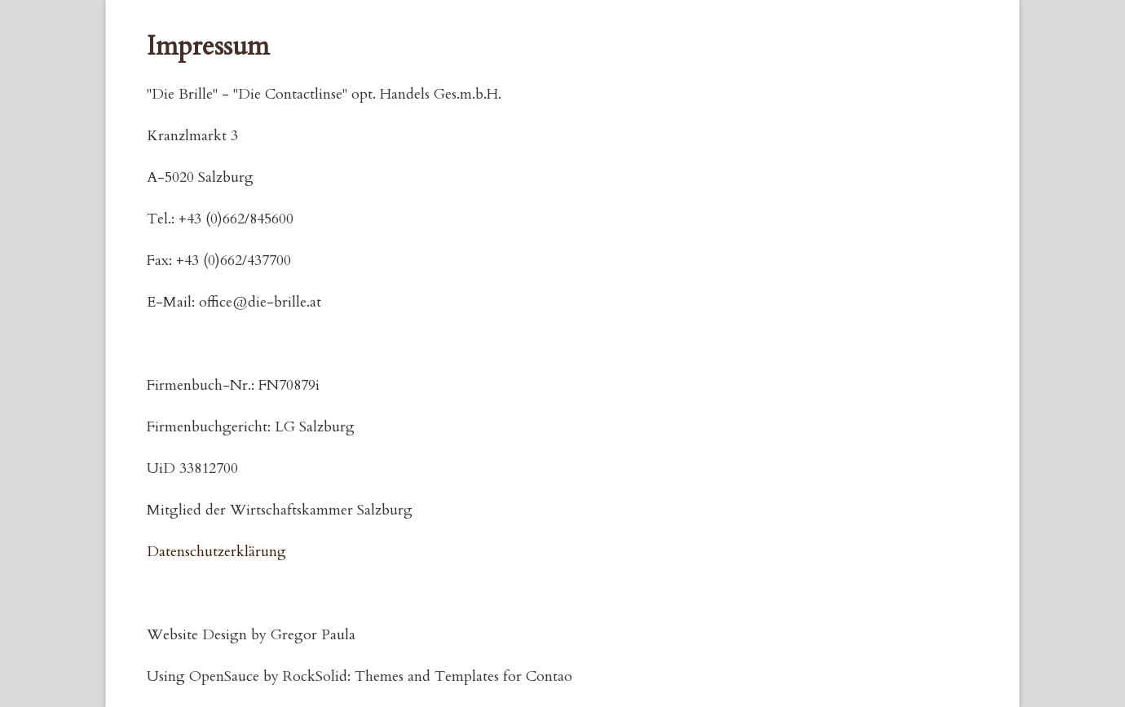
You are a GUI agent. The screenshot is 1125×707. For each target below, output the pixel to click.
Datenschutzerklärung (216, 551)
